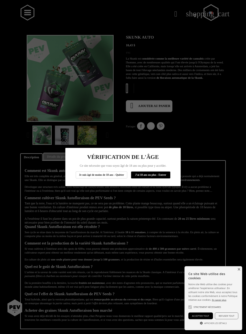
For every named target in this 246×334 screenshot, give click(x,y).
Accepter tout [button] (200, 315)
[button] (190, 307)
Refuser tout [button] (226, 315)
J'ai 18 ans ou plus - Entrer (150, 174)
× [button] (238, 269)
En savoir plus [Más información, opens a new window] (219, 299)
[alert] (213, 298)
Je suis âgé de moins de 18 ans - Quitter (101, 174)
